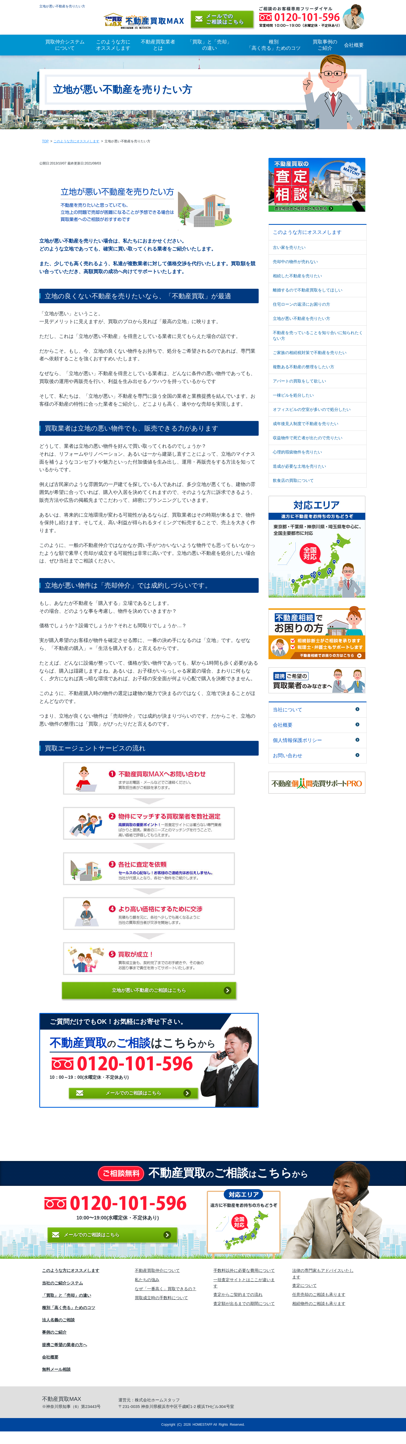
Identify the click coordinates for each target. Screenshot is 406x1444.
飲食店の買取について (293, 481)
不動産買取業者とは (158, 46)
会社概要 (354, 46)
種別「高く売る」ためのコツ (274, 46)
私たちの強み (147, 1292)
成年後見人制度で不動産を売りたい (305, 425)
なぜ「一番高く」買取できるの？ (165, 1301)
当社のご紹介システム (62, 1295)
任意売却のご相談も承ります (318, 1307)
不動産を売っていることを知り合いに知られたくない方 (318, 337)
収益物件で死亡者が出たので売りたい (307, 439)
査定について (304, 1297)
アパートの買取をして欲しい (299, 382)
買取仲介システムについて (65, 46)
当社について (287, 711)
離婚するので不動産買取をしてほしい (307, 291)
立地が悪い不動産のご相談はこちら (149, 993)
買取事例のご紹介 (325, 46)
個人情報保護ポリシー (297, 741)
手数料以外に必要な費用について (244, 1283)
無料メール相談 (56, 1382)
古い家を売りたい (289, 248)
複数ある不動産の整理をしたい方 (303, 368)
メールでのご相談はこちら (113, 1249)
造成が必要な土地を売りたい (299, 467)
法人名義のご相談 (58, 1332)
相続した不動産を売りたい (297, 277)
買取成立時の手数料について (161, 1310)
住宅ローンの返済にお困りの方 (301, 305)
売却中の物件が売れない (295, 263)
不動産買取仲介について (157, 1283)
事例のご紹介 (54, 1344)
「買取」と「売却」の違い (209, 46)
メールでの (133, 1101)
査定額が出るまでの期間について (244, 1316)
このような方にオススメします (113, 46)
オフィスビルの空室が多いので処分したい (312, 410)
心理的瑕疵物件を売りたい (297, 453)
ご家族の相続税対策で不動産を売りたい (310, 354)
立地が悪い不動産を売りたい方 (301, 319)
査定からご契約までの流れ (237, 1307)
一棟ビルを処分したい (293, 396)
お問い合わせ (287, 757)
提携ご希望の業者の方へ (64, 1357)
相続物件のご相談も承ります (318, 1316)
